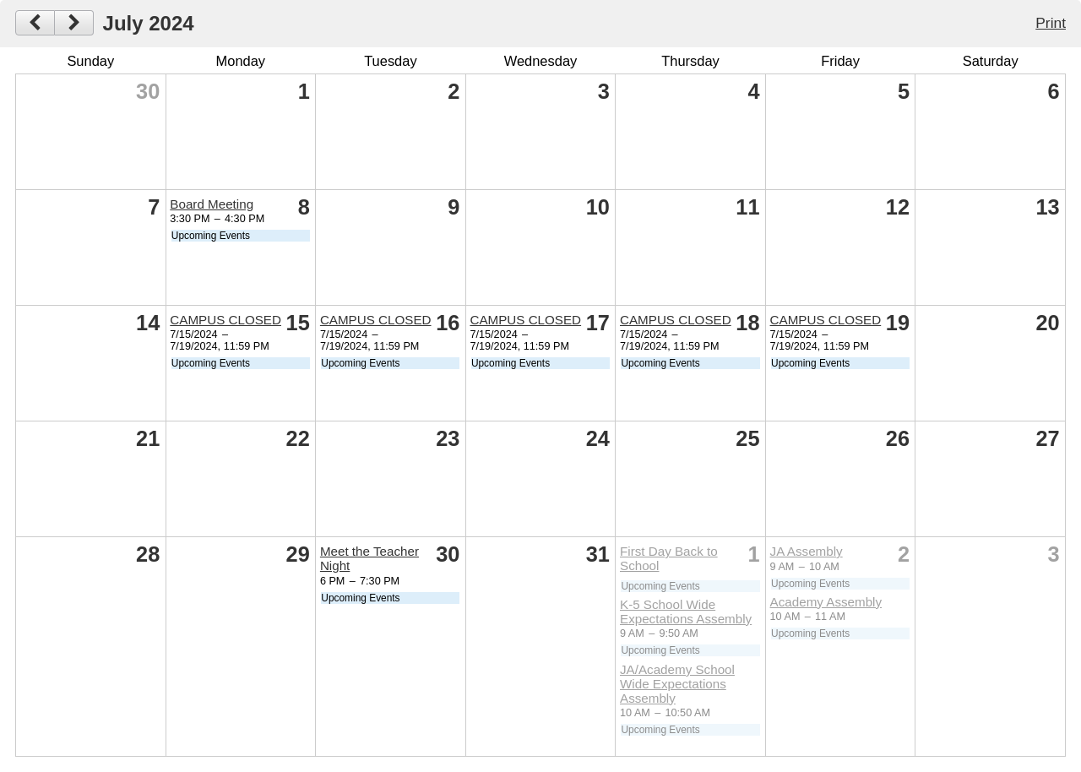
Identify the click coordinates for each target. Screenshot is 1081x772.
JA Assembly (806, 551)
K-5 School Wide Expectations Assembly (686, 611)
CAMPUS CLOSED (225, 320)
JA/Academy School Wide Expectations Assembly (677, 683)
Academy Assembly (826, 602)
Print (1050, 22)
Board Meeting (211, 204)
